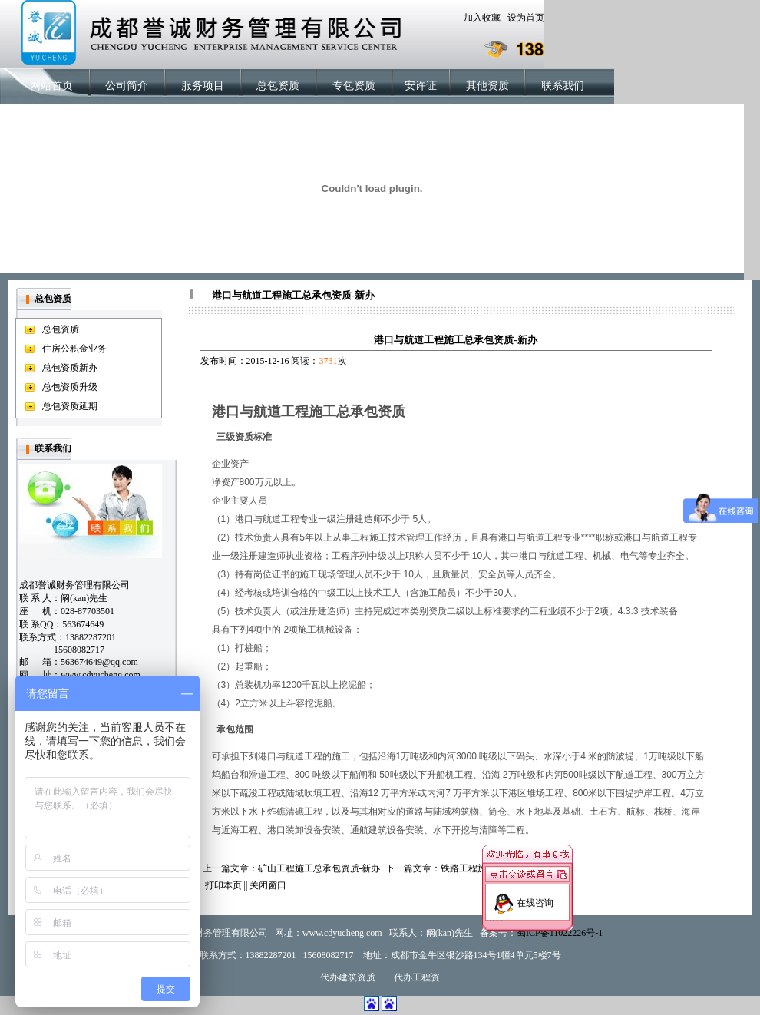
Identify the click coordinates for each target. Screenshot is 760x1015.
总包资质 (277, 85)
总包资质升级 (69, 387)
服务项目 (202, 85)
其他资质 (487, 85)
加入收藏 (482, 17)
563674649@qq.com (99, 661)
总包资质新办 (69, 367)
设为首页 (525, 17)
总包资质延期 (69, 406)
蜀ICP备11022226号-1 (560, 932)
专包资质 (353, 85)
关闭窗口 (267, 885)
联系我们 (562, 85)
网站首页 (51, 85)
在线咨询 (535, 899)
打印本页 (223, 885)
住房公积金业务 (74, 348)
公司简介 (126, 85)
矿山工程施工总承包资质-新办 (319, 868)
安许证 (421, 85)
